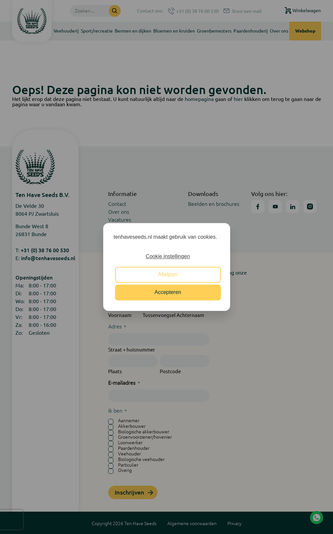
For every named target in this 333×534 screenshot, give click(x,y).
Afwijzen (168, 274)
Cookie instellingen (168, 256)
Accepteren (168, 292)
